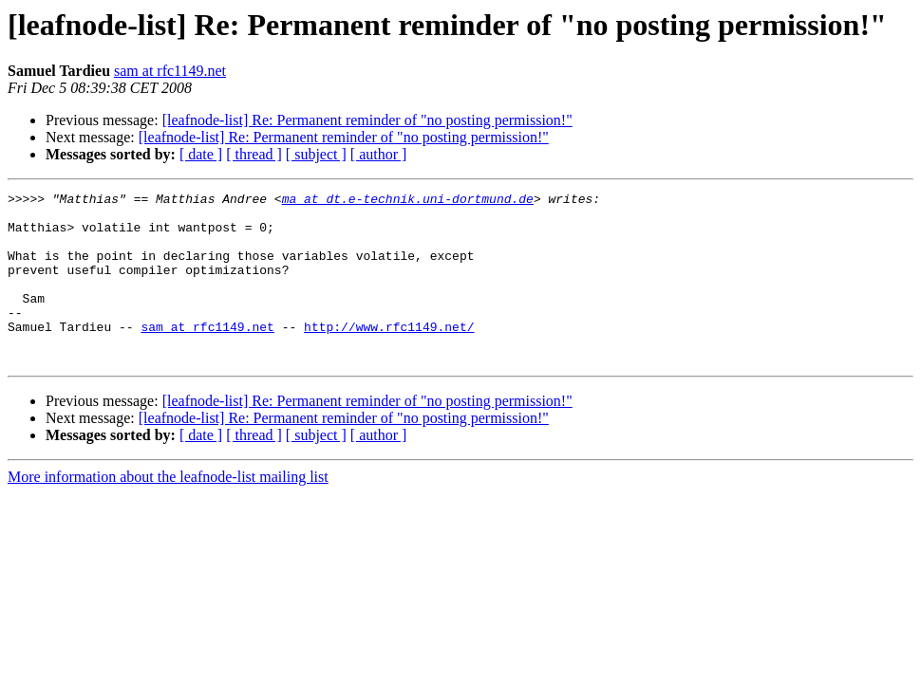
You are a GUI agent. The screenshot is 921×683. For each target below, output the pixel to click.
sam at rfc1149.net (170, 71)
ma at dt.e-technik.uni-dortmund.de (408, 201)
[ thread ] (254, 154)
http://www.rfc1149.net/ (389, 354)
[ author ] (378, 154)
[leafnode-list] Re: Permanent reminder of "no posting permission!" (367, 120)
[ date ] (200, 154)
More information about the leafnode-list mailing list (168, 511)
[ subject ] (316, 154)
